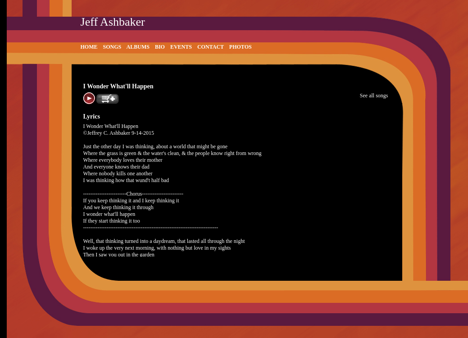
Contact (210, 47)
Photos (240, 47)
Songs (112, 47)
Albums (138, 47)
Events (181, 47)
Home (89, 47)
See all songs (374, 95)
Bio (160, 47)
